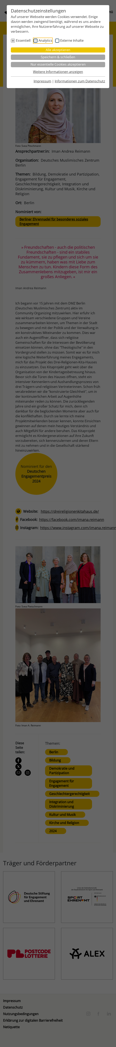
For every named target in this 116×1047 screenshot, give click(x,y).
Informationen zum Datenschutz (80, 81)
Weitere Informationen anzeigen (58, 71)
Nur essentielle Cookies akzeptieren (58, 64)
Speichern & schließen (58, 57)
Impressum (42, 81)
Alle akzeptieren (58, 50)
